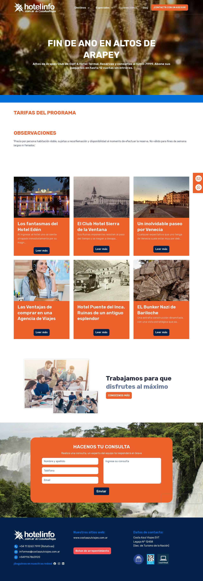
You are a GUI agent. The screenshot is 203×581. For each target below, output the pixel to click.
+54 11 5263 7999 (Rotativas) (36, 546)
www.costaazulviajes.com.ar (90, 537)
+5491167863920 (29, 557)
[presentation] (181, 499)
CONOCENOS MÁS (119, 395)
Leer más (42, 250)
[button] (82, 7)
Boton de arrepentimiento (92, 550)
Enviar (101, 491)
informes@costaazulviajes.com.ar (39, 551)
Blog (145, 7)
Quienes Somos (128, 7)
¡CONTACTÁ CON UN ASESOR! (170, 7)
